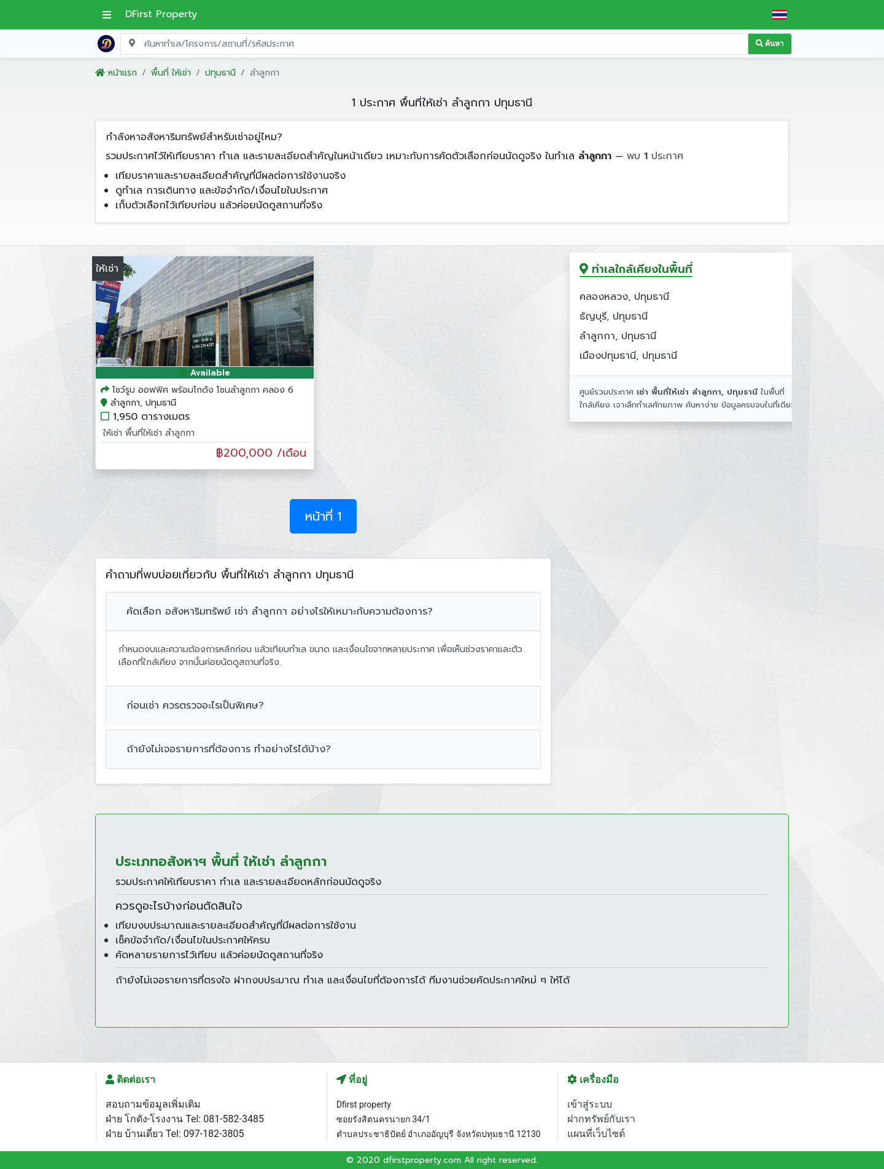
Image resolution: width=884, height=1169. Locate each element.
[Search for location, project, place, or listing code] (434, 44)
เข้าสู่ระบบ (589, 1104)
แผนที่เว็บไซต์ (596, 1133)
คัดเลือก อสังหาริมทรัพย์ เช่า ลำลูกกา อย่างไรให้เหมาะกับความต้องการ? (279, 611)
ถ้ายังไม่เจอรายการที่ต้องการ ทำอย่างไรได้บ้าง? (228, 749)
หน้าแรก (116, 72)
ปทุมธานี (220, 72)
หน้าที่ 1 (323, 516)
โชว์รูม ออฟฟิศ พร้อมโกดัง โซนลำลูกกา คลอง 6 (202, 390)
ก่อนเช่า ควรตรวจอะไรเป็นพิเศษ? (195, 705)
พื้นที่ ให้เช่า (171, 72)
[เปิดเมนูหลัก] (107, 15)
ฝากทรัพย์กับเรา (601, 1119)
